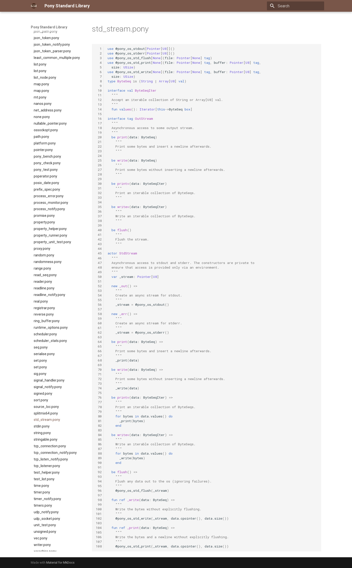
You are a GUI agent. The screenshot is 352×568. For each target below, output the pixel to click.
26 (99, 165)
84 (99, 435)
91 (99, 467)
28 (99, 174)
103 (99, 523)
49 (99, 272)
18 (99, 128)
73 (99, 383)
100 (99, 509)
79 (99, 411)
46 (99, 258)
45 (99, 253)
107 (99, 541)
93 (99, 476)
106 (99, 537)
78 (99, 407)
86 (99, 444)
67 (99, 355)
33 (99, 197)
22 (99, 146)
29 (99, 179)
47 (99, 263)
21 (99, 142)
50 (99, 276)
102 (99, 518)
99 (99, 504)
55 (99, 300)
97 (99, 495)
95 (99, 486)
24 (99, 155)
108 (99, 546)
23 (99, 151)
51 (99, 281)
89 (99, 458)
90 (99, 462)
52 (99, 286)
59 (99, 318)
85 (99, 439)
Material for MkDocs (60, 562)
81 (99, 421)
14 (99, 109)
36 (99, 211)
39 (99, 225)
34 (99, 202)
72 (99, 379)
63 (99, 337)
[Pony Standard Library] (34, 6)
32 (99, 193)
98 (99, 500)
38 (99, 220)
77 (99, 402)
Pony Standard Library (49, 27)
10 (99, 90)
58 (99, 314)
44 (99, 248)
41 (99, 234)
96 (99, 490)
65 (99, 346)
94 (99, 481)
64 (99, 341)
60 (99, 323)
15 (99, 114)
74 (99, 388)
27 (99, 169)
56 (99, 304)
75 (99, 393)
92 (99, 472)
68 (99, 360)
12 (99, 100)
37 (99, 216)
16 (99, 118)
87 (99, 449)
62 (99, 332)
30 (99, 183)
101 (99, 514)
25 (99, 160)
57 (99, 309)
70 (99, 369)
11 (99, 95)
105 (99, 532)
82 (99, 425)
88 (99, 453)
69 (99, 365)
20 (99, 137)
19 (99, 132)
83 (99, 430)
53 (99, 290)
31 (99, 188)
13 (99, 104)
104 (99, 527)
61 (99, 328)
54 (99, 295)
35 (99, 207)
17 (99, 123)
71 (99, 374)
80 (99, 416)
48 (99, 267)
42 (99, 239)
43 (99, 244)
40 (99, 230)
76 (99, 397)
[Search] (295, 5)
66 (99, 351)
